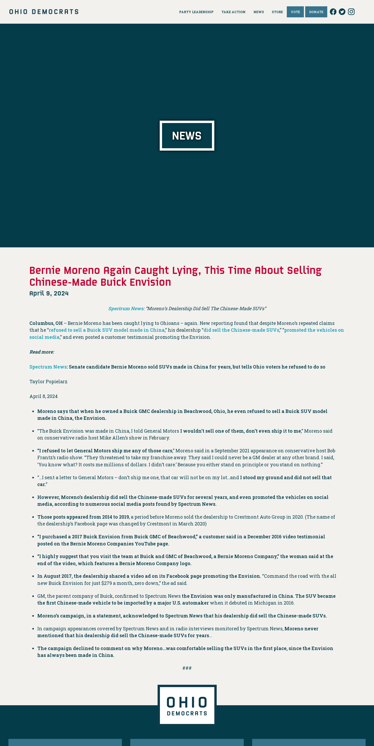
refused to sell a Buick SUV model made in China (107, 330)
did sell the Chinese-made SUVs (242, 330)
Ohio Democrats (43, 12)
